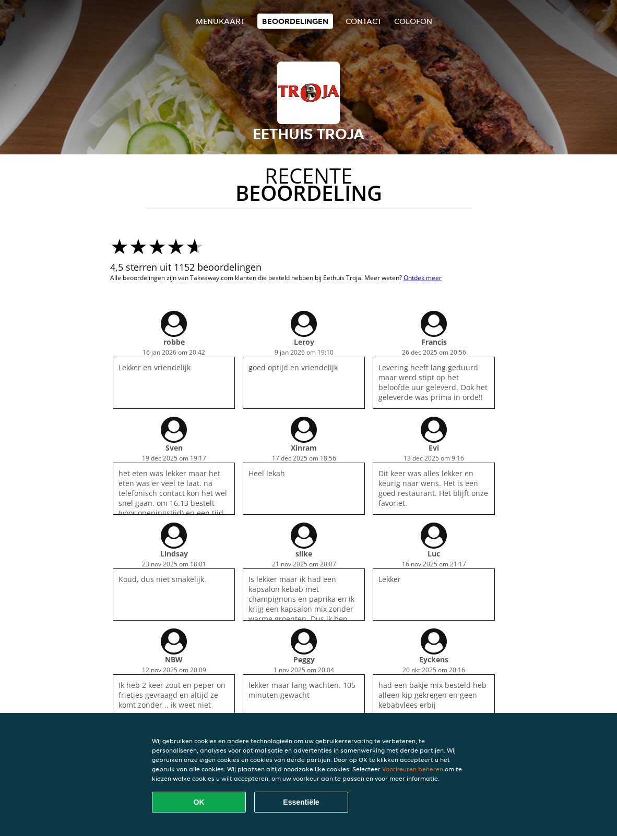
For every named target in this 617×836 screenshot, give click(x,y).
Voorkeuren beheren (412, 769)
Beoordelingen (295, 21)
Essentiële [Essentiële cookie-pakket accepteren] (301, 802)
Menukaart (220, 21)
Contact (364, 21)
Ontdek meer (423, 277)
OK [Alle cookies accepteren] (199, 802)
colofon (413, 21)
